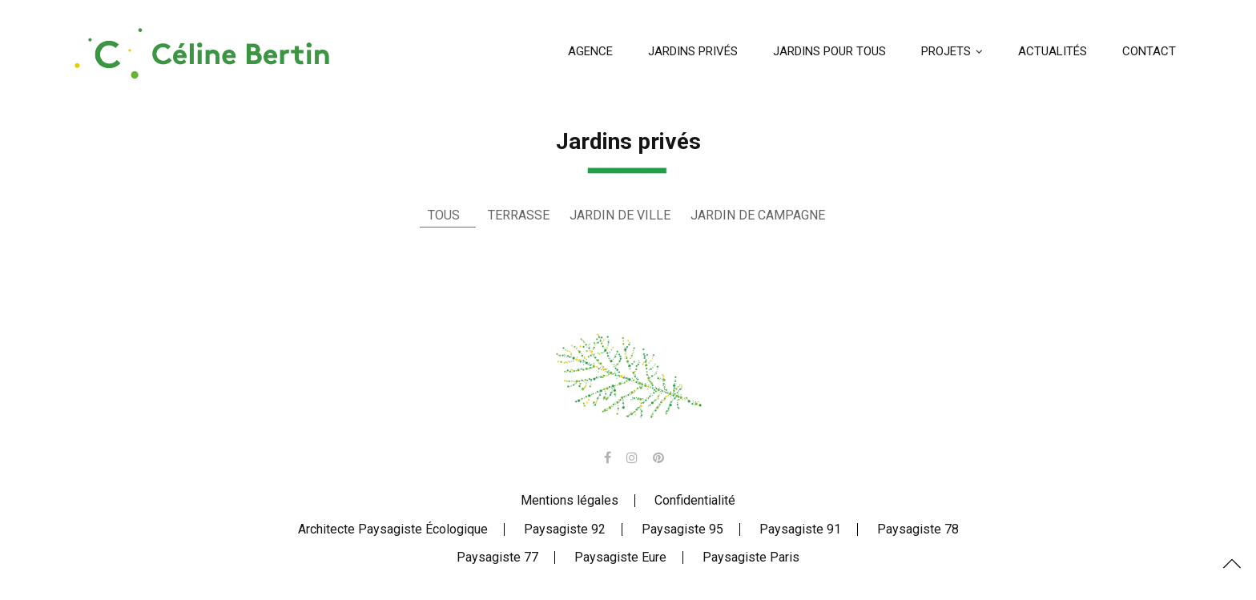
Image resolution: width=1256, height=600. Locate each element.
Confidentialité (694, 500)
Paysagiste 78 (918, 529)
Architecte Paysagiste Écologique (393, 529)
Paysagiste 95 (682, 529)
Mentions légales (569, 500)
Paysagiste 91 (800, 529)
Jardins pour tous (829, 51)
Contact (1149, 51)
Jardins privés (693, 51)
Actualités (1052, 51)
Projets (946, 51)
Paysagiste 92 (565, 529)
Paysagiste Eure (620, 557)
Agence (590, 51)
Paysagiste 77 (497, 557)
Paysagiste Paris (750, 557)
